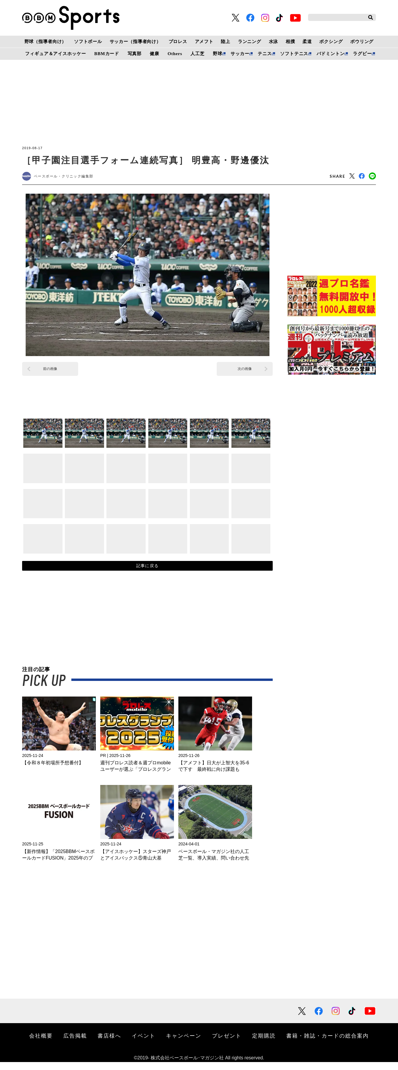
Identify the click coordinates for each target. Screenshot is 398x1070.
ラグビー (362, 53)
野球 (217, 53)
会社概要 (41, 1043)
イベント (143, 1043)
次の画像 (245, 371)
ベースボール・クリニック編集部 (69, 177)
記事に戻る (147, 571)
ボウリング (362, 41)
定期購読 (264, 1043)
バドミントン (331, 53)
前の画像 (50, 371)
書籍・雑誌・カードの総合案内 (327, 1043)
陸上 (225, 41)
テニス (265, 53)
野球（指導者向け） (45, 41)
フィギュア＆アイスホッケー (55, 53)
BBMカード (106, 53)
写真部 (135, 53)
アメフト (204, 41)
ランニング (249, 41)
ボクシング (331, 41)
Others (175, 53)
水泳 (273, 41)
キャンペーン (183, 1043)
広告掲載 (75, 1043)
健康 (154, 53)
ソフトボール (88, 41)
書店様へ (109, 1043)
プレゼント (226, 1043)
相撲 (290, 41)
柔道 (307, 41)
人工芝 (197, 53)
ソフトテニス (294, 53)
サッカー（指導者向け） (135, 41)
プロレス (178, 41)
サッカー (240, 53)
